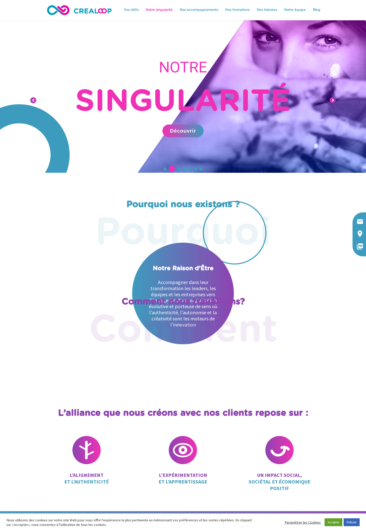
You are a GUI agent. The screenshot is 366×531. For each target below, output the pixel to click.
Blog (316, 10)
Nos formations (237, 10)
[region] (183, 96)
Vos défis (131, 10)
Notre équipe (295, 10)
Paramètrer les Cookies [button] (303, 522)
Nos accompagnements (199, 10)
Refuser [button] (352, 522)
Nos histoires (267, 10)
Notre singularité (159, 10)
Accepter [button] (333, 522)
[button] (165, 169)
